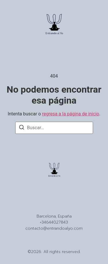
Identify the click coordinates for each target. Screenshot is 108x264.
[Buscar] (21, 128)
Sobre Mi (49, 194)
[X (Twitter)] (64, 204)
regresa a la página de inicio (70, 114)
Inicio (32, 194)
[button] (15, 25)
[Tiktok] (54, 204)
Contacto (71, 194)
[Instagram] (44, 204)
